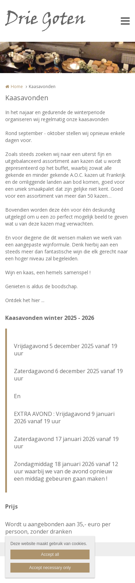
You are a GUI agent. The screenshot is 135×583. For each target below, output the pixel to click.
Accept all (50, 554)
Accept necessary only (50, 567)
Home (17, 86)
